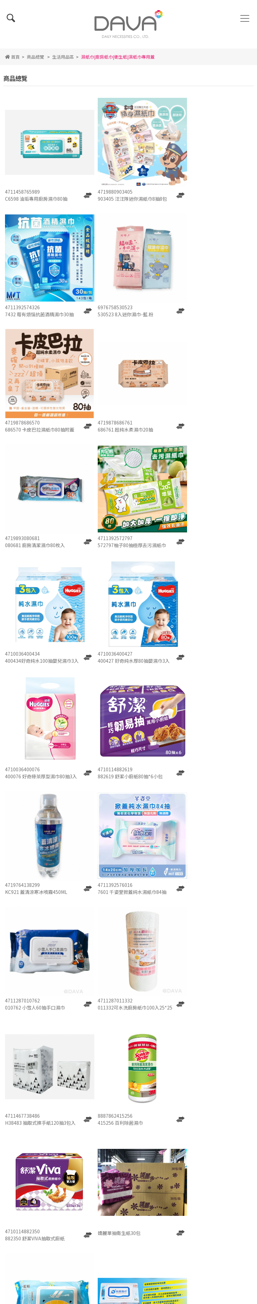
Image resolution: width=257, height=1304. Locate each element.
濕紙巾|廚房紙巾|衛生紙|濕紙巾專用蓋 (118, 60)
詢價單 (83, 1167)
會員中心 (174, 1175)
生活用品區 (63, 60)
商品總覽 (35, 60)
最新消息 (128, 1158)
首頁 (12, 60)
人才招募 (128, 1167)
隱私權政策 (128, 1175)
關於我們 (82, 1158)
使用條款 (82, 1175)
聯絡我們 (174, 1167)
